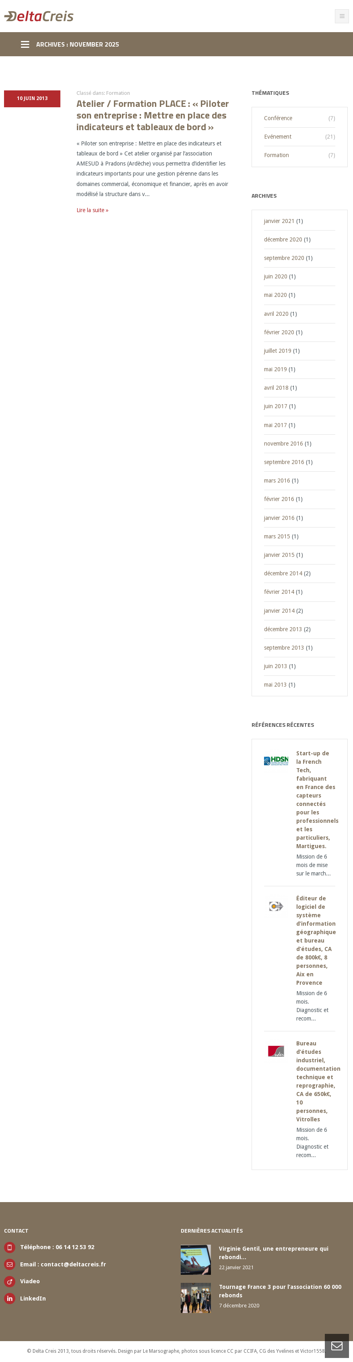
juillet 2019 (277, 351)
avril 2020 (276, 314)
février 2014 (279, 592)
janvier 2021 (279, 221)
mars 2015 (277, 536)
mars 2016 (277, 480)
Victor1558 (312, 1351)
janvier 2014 (279, 610)
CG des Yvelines (276, 1351)
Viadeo (30, 1281)
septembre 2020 (284, 258)
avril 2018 (276, 387)
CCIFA (250, 1351)
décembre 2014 (283, 573)
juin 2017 (275, 406)
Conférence (278, 118)
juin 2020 (275, 276)
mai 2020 (275, 295)
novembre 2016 (283, 443)
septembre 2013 (284, 647)
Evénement (277, 136)
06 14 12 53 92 (75, 1247)
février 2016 (279, 499)
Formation (118, 93)
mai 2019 (275, 369)
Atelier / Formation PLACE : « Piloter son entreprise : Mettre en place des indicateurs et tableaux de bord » (152, 115)
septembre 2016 (284, 462)
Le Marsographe (161, 1351)
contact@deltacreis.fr (73, 1264)
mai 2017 (275, 425)
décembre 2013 (283, 629)
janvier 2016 (279, 518)
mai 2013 (275, 684)
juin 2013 (275, 666)
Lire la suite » (92, 210)
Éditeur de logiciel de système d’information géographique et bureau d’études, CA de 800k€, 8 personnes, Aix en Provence (316, 940)
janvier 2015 (279, 555)
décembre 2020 (283, 239)
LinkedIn (33, 1298)
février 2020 (279, 332)
